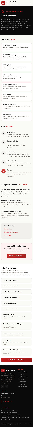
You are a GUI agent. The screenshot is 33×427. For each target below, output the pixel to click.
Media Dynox (21, 379)
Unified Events (21, 384)
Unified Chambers (22, 372)
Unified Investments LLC (7, 415)
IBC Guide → (7, 236)
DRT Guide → (8, 229)
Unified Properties (22, 386)
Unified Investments (23, 377)
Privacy (25, 424)
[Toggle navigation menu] (30, 3)
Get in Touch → (7, 401)
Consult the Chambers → (16, 359)
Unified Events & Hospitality (22, 417)
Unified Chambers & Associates (9, 410)
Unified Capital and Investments (9, 412)
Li (2, 386)
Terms (30, 424)
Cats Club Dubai (22, 381)
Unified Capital (21, 374)
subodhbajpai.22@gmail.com (8, 394)
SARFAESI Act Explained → (12, 232)
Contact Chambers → (16, 256)
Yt (6, 386)
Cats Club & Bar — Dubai (7, 417)
